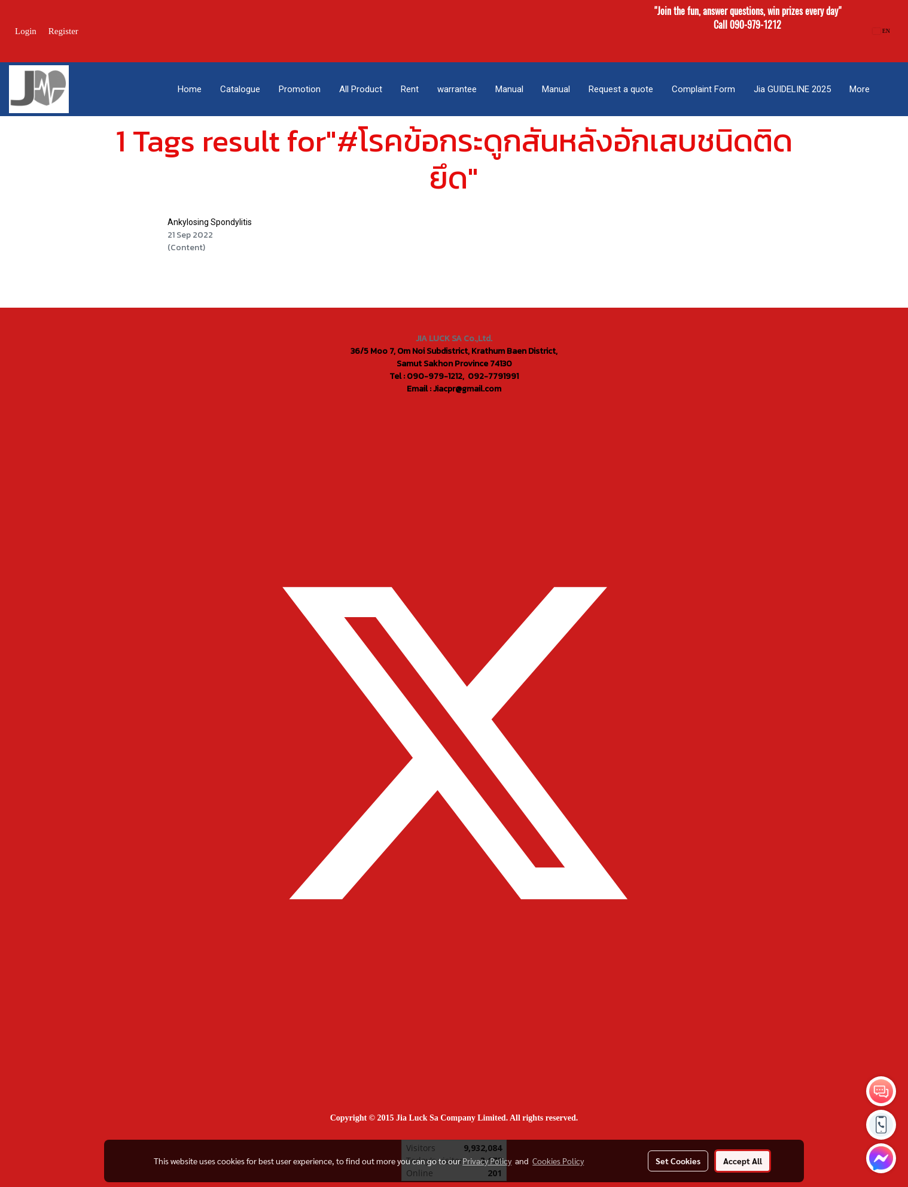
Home (190, 89)
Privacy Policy (486, 1160)
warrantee (457, 89)
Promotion (300, 89)
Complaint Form (703, 89)
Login (25, 31)
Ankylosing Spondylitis (209, 222)
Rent (410, 89)
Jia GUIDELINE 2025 (792, 89)
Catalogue (240, 89)
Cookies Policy (558, 1160)
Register (63, 31)
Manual (509, 89)
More (859, 89)
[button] (889, 89)
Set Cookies (678, 1160)
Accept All (742, 1160)
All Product (360, 89)
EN (881, 31)
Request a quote (621, 89)
